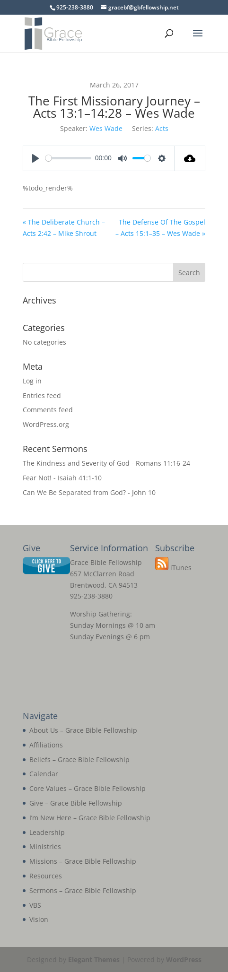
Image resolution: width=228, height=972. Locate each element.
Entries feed (42, 395)
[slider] (68, 158)
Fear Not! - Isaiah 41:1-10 (62, 477)
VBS (35, 905)
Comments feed (48, 409)
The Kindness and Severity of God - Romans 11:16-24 (106, 463)
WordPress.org (46, 424)
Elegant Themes (94, 959)
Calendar (43, 773)
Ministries (45, 846)
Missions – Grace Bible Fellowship (82, 861)
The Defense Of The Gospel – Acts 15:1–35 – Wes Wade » (160, 227)
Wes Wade (106, 128)
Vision (38, 919)
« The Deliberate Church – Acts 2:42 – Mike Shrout (64, 227)
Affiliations (46, 744)
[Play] (35, 158)
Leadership (47, 832)
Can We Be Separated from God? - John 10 (89, 492)
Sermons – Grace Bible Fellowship (82, 890)
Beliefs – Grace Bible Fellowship (79, 759)
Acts (161, 128)
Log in (32, 380)
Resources (45, 875)
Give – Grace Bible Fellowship (75, 802)
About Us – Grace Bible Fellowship (83, 730)
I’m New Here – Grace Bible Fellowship (89, 817)
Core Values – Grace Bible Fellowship (87, 788)
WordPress (184, 959)
